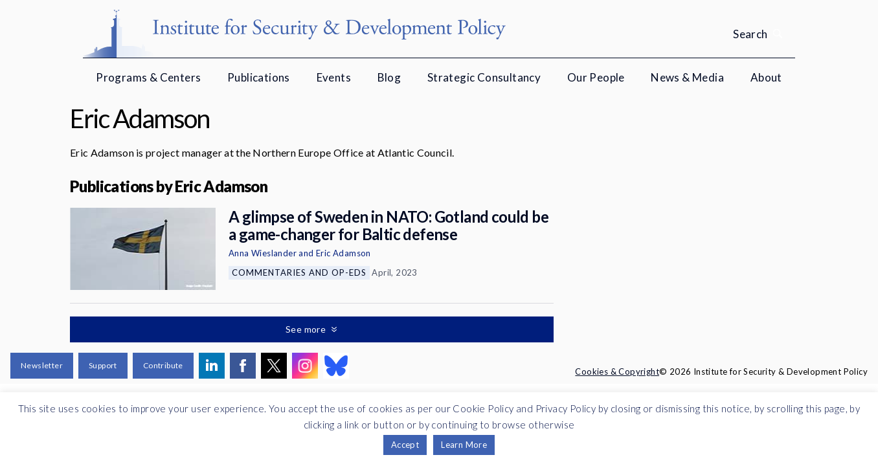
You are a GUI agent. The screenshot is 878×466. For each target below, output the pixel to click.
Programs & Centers (148, 77)
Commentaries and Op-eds (299, 272)
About (766, 77)
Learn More (464, 444)
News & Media (687, 77)
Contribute (163, 365)
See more (307, 329)
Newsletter (42, 365)
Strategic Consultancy (484, 77)
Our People (596, 77)
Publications (258, 77)
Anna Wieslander (263, 253)
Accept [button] (405, 444)
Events (334, 77)
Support (103, 365)
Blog (389, 77)
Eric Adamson (343, 253)
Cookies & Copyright (617, 371)
